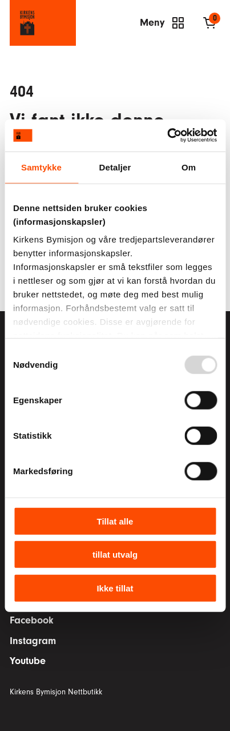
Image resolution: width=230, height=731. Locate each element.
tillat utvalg (115, 554)
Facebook (32, 620)
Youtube (28, 661)
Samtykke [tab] (41, 167)
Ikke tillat (114, 588)
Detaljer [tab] (115, 167)
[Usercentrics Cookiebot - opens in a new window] (167, 135)
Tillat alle (115, 521)
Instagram (33, 641)
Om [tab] (188, 167)
